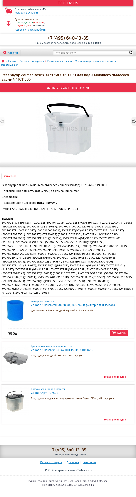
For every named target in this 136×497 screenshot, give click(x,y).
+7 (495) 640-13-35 (68, 38)
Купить (121, 332)
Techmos (68, 3)
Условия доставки (26, 12)
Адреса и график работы (30, 29)
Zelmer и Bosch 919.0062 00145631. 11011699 (79, 348)
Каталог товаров (51, 462)
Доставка (73, 462)
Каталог (12, 52)
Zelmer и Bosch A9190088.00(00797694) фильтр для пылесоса (79, 303)
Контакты (89, 462)
